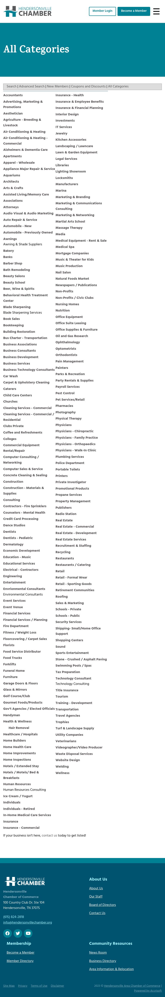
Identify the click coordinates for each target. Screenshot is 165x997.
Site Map (9, 986)
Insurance (10, 822)
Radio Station (66, 514)
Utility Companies (69, 735)
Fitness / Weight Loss (19, 633)
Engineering (12, 576)
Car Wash (10, 376)
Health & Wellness (17, 722)
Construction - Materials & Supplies (23, 491)
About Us (96, 889)
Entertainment (14, 583)
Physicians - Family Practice (77, 438)
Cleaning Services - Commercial (27, 408)
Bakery (8, 251)
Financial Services (17, 614)
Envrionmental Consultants (24, 589)
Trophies (62, 722)
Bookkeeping (13, 325)
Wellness (63, 773)
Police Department (70, 463)
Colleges (9, 439)
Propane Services (69, 495)
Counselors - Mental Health (24, 513)
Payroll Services (68, 387)
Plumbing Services (70, 457)
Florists (8, 645)
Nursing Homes (67, 304)
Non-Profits (64, 292)
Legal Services (66, 159)
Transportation (67, 710)
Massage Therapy (69, 228)
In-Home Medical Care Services (27, 815)
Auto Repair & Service (20, 220)
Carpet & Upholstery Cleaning (26, 383)
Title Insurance (67, 690)
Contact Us (97, 913)
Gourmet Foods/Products (22, 703)
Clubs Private (13, 426)
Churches (10, 402)
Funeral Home (14, 671)
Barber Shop (12, 264)
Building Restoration (19, 332)
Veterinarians (66, 741)
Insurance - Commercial (21, 828)
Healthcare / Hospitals (20, 734)
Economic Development (21, 551)
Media (60, 234)
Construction (13, 482)
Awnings (10, 239)
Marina (61, 191)
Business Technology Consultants (29, 370)
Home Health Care (17, 747)
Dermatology (13, 545)
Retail (60, 571)
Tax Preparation (68, 672)
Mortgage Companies (72, 253)
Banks (7, 257)
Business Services (16, 364)
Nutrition (63, 311)
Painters (62, 368)
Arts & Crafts (13, 188)
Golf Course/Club (16, 696)
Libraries (62, 165)
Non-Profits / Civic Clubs (75, 298)
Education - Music (17, 557)
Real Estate (64, 521)
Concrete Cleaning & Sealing (25, 475)
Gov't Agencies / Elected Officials (29, 709)
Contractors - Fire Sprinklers (24, 506)
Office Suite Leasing (71, 323)
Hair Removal (19, 728)
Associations (13, 201)
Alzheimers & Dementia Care (25, 150)
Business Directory (102, 961)
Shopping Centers (69, 640)
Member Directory (20, 961)
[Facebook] (7, 933)
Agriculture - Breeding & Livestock (22, 123)
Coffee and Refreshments (22, 433)
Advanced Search (31, 87)
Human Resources (17, 784)
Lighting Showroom (71, 172)
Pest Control (65, 393)
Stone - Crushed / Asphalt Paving (81, 660)
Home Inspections (17, 760)
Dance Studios (14, 525)
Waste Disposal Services (74, 754)
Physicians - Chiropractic (74, 431)
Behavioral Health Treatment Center (25, 298)
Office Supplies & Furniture (77, 330)
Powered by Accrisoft (148, 991)
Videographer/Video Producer (79, 748)
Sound (61, 647)
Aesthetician (13, 114)
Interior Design (67, 114)
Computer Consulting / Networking (21, 460)
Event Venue (13, 607)
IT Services (64, 127)
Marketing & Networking (75, 215)
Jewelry (61, 134)
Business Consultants (19, 351)
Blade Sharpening (17, 307)
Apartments (12, 156)
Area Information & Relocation (111, 969)
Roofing (62, 597)
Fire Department (16, 626)
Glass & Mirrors (15, 690)
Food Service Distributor (22, 652)
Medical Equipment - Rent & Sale (81, 241)
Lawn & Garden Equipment (77, 153)
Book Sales (11, 319)
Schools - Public (68, 616)
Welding (62, 767)
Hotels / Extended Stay (21, 766)
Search (12, 87)
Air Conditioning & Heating (24, 132)
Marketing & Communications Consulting (79, 206)
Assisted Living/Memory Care (26, 195)
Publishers (64, 508)
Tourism (62, 697)
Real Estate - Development (76, 533)
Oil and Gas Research (72, 336)
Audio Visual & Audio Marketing (28, 214)
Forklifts (9, 664)
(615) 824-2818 (13, 917)
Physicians (64, 425)
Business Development (20, 357)
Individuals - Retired (19, 809)
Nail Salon (63, 273)
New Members (58, 87)
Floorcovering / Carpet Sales (25, 639)
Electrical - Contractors (20, 570)
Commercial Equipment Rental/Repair (21, 448)
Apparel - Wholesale (19, 163)
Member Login (102, 11)
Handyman (11, 715)
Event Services (14, 601)
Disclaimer (57, 986)
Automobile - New (17, 226)
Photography (66, 412)
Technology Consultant (73, 679)
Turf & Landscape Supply (75, 728)
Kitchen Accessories (71, 140)
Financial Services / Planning (25, 620)
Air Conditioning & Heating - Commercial (25, 141)
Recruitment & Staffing (73, 546)
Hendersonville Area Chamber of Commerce (132, 986)
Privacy (22, 986)
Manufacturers (67, 184)
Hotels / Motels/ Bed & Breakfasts (21, 776)
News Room (98, 953)
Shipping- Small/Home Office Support (78, 632)
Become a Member (134, 11)
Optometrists (66, 349)
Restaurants (65, 559)
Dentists (9, 532)
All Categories (118, 87)
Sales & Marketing (70, 603)
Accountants (13, 95)
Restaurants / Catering (73, 565)
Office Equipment (69, 317)
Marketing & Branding (73, 197)
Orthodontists (66, 355)
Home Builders (14, 741)
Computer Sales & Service (23, 469)
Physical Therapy (69, 419)
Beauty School (14, 283)
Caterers (9, 389)
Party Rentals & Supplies (75, 381)
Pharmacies (64, 406)
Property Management (73, 501)
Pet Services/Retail (70, 400)
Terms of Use (39, 986)
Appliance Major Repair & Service (29, 169)
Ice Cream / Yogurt (18, 796)
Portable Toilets (68, 470)
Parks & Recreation (70, 374)
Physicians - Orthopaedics (76, 444)
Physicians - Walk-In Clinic (76, 450)
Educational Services (19, 564)
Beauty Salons (14, 276)
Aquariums (11, 176)
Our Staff (95, 897)
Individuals (11, 803)
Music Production (69, 266)
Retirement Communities (75, 590)
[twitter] (18, 933)
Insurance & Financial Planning (79, 108)
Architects (11, 182)
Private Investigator (71, 482)
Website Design (68, 760)
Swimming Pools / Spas (74, 666)
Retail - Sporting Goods (74, 584)
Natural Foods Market (72, 279)
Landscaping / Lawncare (74, 146)
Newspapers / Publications (76, 285)
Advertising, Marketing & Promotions (23, 105)
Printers (62, 476)
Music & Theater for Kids (75, 260)
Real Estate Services (71, 540)
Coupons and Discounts (88, 87)
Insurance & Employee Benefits (80, 102)
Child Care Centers (17, 395)
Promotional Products (72, 489)
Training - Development (74, 703)
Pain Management (70, 362)
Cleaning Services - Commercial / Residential (28, 417)
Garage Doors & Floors (20, 684)
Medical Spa (65, 247)
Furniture (10, 677)
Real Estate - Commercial (75, 527)
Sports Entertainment (72, 653)
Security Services (69, 622)
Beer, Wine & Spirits (18, 289)
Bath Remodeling (16, 270)
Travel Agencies (68, 716)
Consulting (11, 500)
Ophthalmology (68, 342)
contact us (49, 836)
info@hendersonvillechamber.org (27, 923)
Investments (65, 121)
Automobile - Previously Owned (28, 233)
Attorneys (11, 207)
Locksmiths (64, 178)
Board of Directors (102, 905)
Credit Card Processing (20, 519)
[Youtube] (28, 933)
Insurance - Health (70, 95)
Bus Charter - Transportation (25, 338)
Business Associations (20, 345)
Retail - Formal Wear (71, 578)
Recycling (63, 552)
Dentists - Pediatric (18, 538)
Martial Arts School (70, 222)
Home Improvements (19, 753)
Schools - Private (68, 609)
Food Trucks (12, 658)
